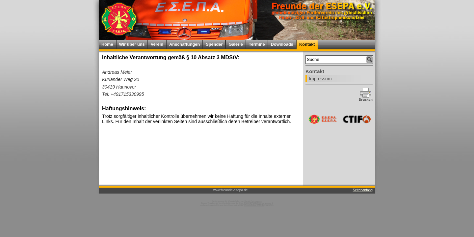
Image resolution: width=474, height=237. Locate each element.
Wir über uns (132, 44)
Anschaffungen (184, 44)
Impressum (320, 78)
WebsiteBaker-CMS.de (254, 205)
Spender (214, 44)
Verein (157, 44)
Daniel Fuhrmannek (252, 201)
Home (107, 44)
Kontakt (307, 44)
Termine (257, 44)
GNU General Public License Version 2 (256, 203)
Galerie (235, 44)
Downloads (282, 44)
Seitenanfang (363, 190)
